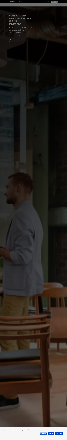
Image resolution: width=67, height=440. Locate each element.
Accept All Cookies (59, 433)
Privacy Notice (34, 436)
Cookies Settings (43, 433)
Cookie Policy (28, 436)
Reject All (51, 433)
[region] (33, 433)
